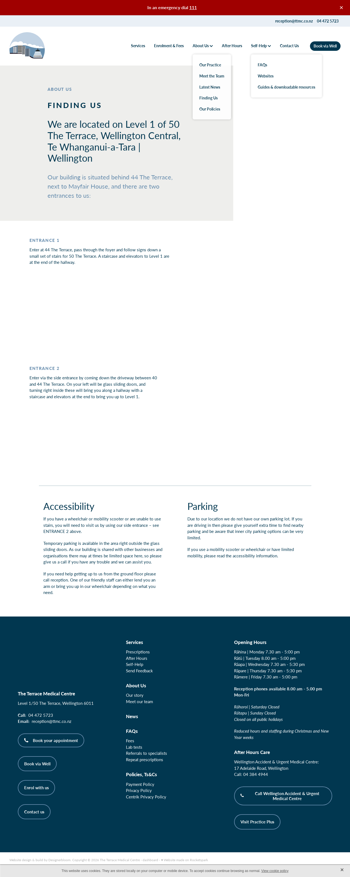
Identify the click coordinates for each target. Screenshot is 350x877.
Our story (134, 695)
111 (193, 7)
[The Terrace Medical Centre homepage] (42, 46)
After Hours (232, 45)
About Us (203, 45)
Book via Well (325, 46)
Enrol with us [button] (36, 787)
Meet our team (139, 701)
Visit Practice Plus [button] (257, 822)
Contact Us (289, 45)
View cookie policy (275, 871)
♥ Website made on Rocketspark (184, 860)
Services (138, 45)
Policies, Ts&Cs (141, 774)
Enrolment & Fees (169, 45)
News (132, 716)
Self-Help (261, 45)
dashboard (150, 860)
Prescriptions (138, 652)
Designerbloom (59, 860)
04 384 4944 (255, 774)
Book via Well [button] (37, 763)
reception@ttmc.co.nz (294, 21)
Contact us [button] (34, 812)
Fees (130, 740)
